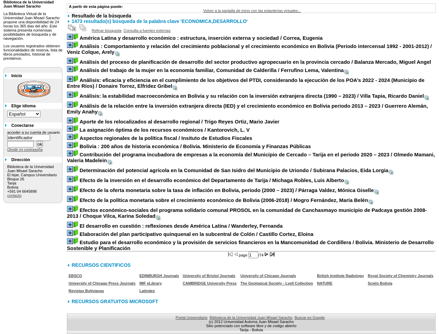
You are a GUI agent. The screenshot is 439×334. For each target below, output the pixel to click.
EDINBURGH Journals (159, 276)
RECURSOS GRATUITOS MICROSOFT (115, 301)
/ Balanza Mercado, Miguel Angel (255, 62)
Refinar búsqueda (106, 30)
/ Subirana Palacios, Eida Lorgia (234, 170)
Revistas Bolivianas (86, 291)
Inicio (16, 75)
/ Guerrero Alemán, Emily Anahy (247, 109)
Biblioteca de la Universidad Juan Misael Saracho (251, 317)
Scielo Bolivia (380, 283)
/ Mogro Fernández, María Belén (224, 200)
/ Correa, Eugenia (201, 38)
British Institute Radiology (340, 276)
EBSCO (75, 276)
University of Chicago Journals (268, 276)
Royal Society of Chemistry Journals (400, 276)
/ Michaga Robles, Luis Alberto (212, 180)
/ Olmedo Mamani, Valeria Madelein (251, 157)
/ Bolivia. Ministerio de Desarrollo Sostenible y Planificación (250, 245)
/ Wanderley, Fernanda (181, 226)
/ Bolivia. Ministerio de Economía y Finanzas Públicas (195, 146)
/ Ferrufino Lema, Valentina (212, 70)
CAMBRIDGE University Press (210, 283)
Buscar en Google (310, 317)
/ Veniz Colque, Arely (249, 49)
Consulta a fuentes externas (146, 30)
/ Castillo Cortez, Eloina (196, 234)
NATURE (324, 283)
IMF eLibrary (150, 283)
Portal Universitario (191, 317)
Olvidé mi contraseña (25, 149)
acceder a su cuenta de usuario (33, 132)
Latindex (147, 291)
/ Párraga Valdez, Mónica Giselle (227, 190)
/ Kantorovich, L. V (165, 130)
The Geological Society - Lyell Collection (276, 283)
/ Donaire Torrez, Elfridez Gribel (246, 83)
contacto (14, 195)
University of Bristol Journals (209, 276)
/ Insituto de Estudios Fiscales (166, 138)
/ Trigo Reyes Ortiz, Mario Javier (180, 121)
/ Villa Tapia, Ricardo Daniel (252, 96)
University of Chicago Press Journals (102, 283)
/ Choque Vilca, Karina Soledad (247, 213)
